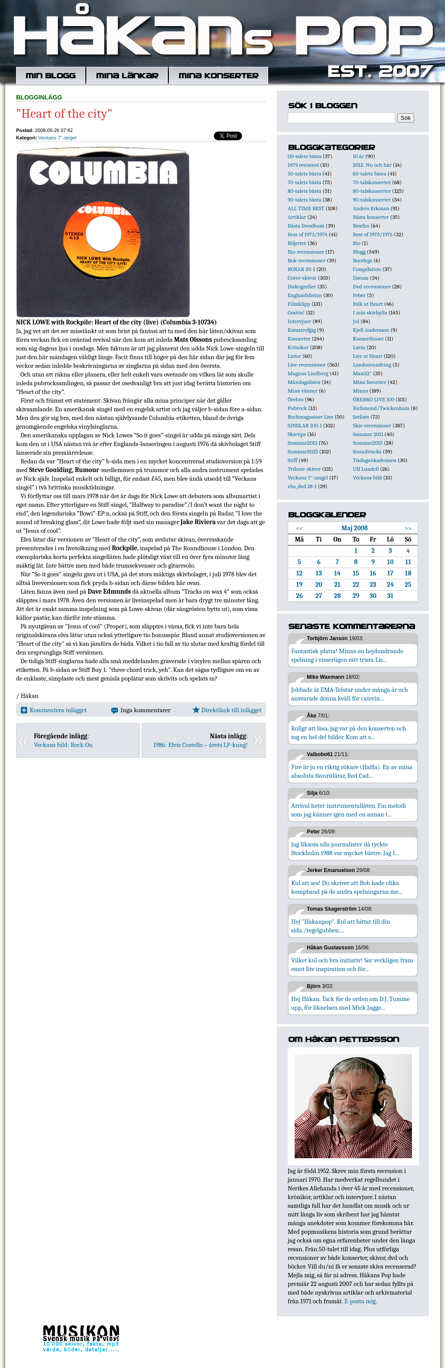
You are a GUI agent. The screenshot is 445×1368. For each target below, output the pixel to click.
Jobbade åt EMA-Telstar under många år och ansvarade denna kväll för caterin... (349, 694)
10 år (358, 156)
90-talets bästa (304, 199)
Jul (356, 321)
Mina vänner (303, 390)
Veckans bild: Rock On (63, 745)
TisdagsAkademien (374, 460)
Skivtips (297, 434)
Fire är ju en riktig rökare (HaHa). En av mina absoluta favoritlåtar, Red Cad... (351, 771)
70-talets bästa (304, 182)
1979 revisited (303, 165)
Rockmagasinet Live (310, 416)
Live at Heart (367, 356)
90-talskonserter (372, 199)
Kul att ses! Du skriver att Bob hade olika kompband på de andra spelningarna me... (346, 887)
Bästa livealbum (306, 225)
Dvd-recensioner (372, 286)
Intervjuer (299, 321)
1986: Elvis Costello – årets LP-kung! (200, 745)
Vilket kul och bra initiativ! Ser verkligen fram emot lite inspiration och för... (352, 964)
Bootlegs (362, 260)
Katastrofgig (302, 330)
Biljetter (297, 243)
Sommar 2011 (368, 434)
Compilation (367, 269)
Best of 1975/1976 (372, 234)
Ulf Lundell (366, 469)
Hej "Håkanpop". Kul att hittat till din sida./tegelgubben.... (340, 926)
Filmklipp (299, 304)
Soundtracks (367, 451)
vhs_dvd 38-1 (302, 486)
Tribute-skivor (304, 469)
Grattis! (296, 312)
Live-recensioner (307, 364)
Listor (294, 356)
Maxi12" (362, 373)
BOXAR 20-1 (301, 269)
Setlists (361, 416)
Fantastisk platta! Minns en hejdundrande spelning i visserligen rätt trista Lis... (347, 655)
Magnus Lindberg (308, 373)
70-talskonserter (372, 182)
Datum (361, 277)
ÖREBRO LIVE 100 (373, 399)
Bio (356, 243)
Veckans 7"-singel (57, 137)
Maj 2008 (355, 528)
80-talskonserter (372, 191)
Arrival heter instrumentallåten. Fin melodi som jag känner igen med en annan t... (348, 810)
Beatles (361, 225)
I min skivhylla (370, 312)
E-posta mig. (360, 1301)
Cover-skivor (302, 277)
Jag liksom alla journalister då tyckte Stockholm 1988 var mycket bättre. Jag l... (345, 848)
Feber (359, 295)
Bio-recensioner (306, 251)
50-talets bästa (304, 173)
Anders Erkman (371, 208)
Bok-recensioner (306, 260)
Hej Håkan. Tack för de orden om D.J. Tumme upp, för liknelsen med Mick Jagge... (350, 1003)
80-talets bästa (304, 191)
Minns (360, 390)
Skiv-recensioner (372, 425)
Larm (359, 347)
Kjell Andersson (371, 330)
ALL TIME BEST (306, 208)
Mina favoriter (369, 382)
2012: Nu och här (372, 165)
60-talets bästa (369, 173)
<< (299, 528)
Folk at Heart (368, 304)
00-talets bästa (305, 156)
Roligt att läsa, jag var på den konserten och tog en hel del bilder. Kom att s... (348, 732)
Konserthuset (368, 338)
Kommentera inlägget (53, 710)
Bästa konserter (371, 217)
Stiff (292, 460)
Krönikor (298, 347)
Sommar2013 (302, 442)
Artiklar (297, 217)
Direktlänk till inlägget (227, 710)
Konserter (299, 338)
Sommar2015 (367, 442)
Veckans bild (367, 477)
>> (408, 528)
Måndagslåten (304, 382)
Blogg (359, 251)
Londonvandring (372, 364)
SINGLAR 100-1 (305, 425)
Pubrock (297, 408)
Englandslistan (305, 295)
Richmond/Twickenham (381, 408)
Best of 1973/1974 (307, 234)
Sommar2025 (303, 451)
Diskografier (302, 286)
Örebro (295, 399)
